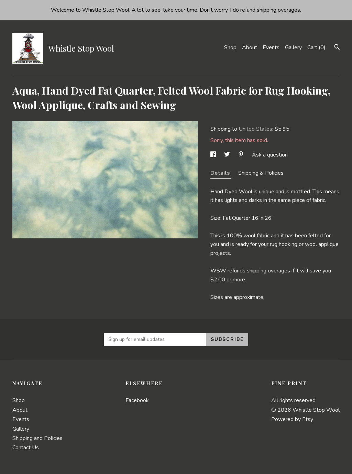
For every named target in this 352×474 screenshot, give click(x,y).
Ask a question (270, 155)
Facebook (137, 400)
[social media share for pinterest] (241, 155)
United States (255, 129)
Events (271, 47)
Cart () (316, 47)
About (249, 47)
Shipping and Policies (37, 438)
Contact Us (25, 447)
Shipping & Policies (261, 173)
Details (220, 173)
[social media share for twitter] (227, 155)
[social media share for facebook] (213, 155)
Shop (230, 47)
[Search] (337, 48)
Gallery (293, 47)
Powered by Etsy (292, 419)
